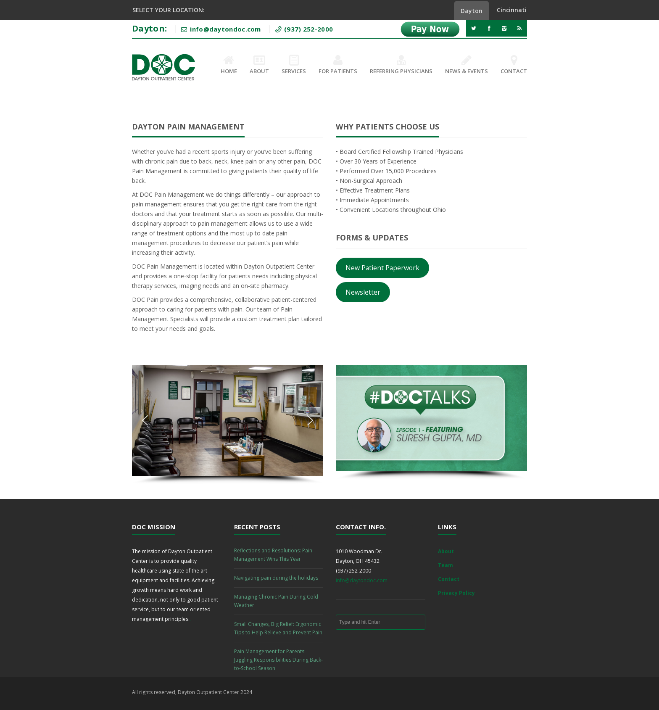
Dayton (471, 11)
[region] (227, 424)
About (259, 65)
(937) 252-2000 (307, 29)
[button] (145, 420)
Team (445, 565)
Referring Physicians (401, 65)
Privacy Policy (456, 593)
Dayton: (149, 28)
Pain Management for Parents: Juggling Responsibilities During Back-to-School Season (278, 660)
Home (229, 65)
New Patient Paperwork (382, 267)
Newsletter (362, 292)
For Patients (338, 65)
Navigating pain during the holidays (276, 577)
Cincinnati (512, 10)
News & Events (466, 65)
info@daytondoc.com (361, 580)
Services (294, 65)
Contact (514, 65)
